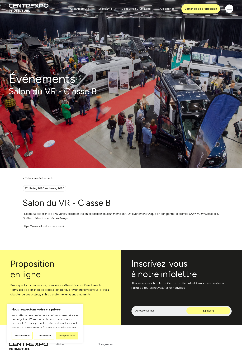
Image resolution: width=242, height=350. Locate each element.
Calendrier (167, 8)
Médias (59, 344)
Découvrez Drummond (135, 8)
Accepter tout (67, 335)
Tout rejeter (44, 335)
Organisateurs (79, 8)
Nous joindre (106, 344)
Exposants (104, 8)
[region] (45, 323)
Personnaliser (22, 335)
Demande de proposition (200, 8)
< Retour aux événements (38, 178)
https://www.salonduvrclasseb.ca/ (44, 226)
